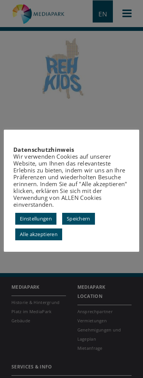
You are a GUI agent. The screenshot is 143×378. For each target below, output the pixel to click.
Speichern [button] (78, 218)
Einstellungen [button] (36, 218)
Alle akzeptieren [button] (39, 234)
